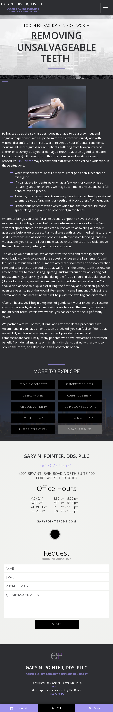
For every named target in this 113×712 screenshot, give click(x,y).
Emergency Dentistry (33, 429)
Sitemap (56, 686)
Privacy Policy (56, 694)
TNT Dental (75, 690)
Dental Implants (33, 395)
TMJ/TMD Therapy (33, 418)
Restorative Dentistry (79, 384)
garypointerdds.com (56, 521)
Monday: (37, 498)
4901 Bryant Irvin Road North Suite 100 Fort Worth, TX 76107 (57, 475)
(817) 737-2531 (56, 465)
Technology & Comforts (80, 406)
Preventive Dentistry (33, 384)
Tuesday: (37, 503)
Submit (56, 624)
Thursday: (38, 511)
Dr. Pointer (25, 161)
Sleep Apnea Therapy (80, 418)
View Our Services (79, 429)
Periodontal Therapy (33, 406)
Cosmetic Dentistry (80, 395)
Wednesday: (39, 507)
